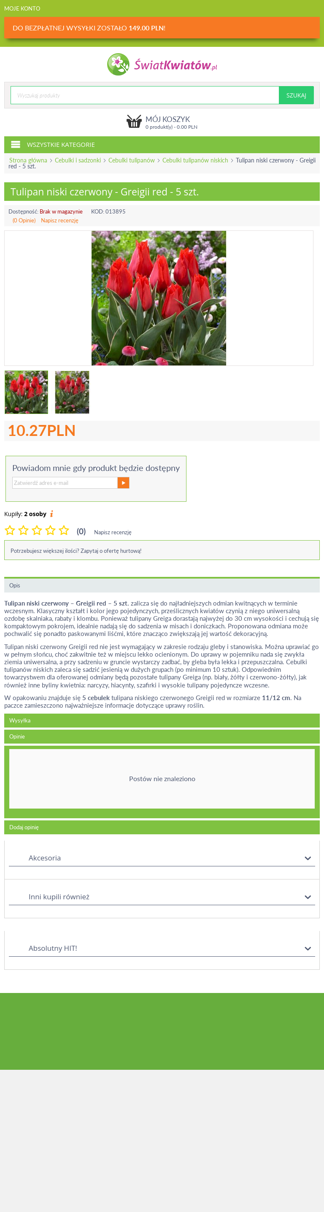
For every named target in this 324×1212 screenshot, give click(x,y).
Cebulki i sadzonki (78, 160)
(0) (81, 531)
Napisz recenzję (59, 220)
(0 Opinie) (24, 220)
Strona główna (28, 160)
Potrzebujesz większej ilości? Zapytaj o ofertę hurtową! (76, 550)
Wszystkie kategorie (53, 144)
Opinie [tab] (17, 736)
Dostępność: (23, 211)
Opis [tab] (14, 585)
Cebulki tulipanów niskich (195, 160)
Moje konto (22, 8)
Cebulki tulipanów (131, 160)
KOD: (97, 211)
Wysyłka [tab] (19, 720)
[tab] (162, 782)
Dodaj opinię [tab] (24, 827)
